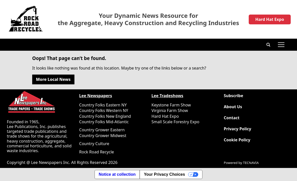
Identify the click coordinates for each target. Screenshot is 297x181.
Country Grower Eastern (102, 130)
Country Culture (94, 143)
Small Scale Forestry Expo (175, 122)
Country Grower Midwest (102, 135)
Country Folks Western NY (103, 110)
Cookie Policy (237, 140)
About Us (233, 106)
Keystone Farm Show (171, 105)
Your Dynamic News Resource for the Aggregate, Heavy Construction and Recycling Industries (148, 19)
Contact (231, 117)
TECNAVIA (251, 162)
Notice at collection (117, 174)
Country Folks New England (105, 116)
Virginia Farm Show (169, 110)
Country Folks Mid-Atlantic (104, 122)
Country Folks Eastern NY (103, 105)
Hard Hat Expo (269, 19)
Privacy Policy (237, 129)
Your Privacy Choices (164, 174)
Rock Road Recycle (96, 152)
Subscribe (233, 95)
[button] (268, 44)
